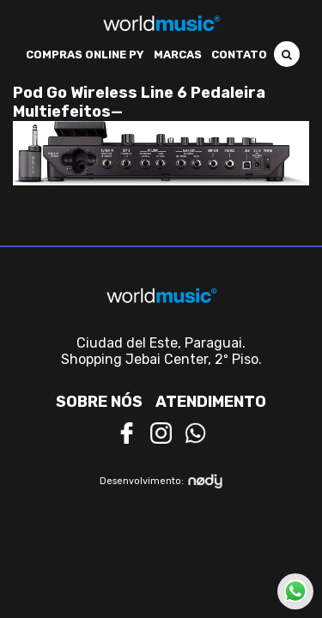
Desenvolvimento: (161, 481)
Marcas (178, 54)
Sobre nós (99, 401)
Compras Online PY (85, 54)
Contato (239, 54)
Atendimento (210, 401)
